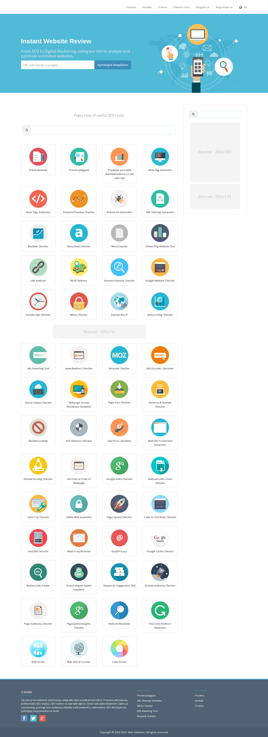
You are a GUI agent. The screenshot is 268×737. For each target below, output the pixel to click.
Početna (131, 7)
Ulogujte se (202, 7)
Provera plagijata (146, 695)
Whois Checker (145, 706)
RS (243, 7)
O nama (162, 7)
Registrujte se (224, 7)
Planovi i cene (181, 7)
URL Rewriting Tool (147, 711)
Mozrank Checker (146, 716)
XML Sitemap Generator (149, 700)
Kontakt (147, 7)
